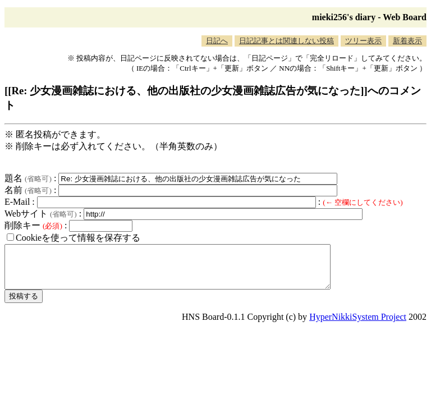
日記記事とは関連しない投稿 (286, 40)
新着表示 (407, 40)
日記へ (217, 40)
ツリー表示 (363, 40)
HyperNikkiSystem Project (357, 325)
